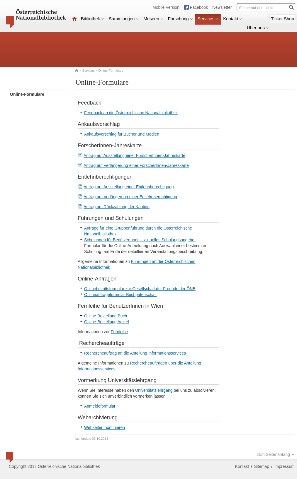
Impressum (284, 466)
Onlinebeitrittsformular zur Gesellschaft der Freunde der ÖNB (140, 288)
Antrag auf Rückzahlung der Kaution (117, 206)
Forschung (180, 18)
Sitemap (261, 466)
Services (208, 18)
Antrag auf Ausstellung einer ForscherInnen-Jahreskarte (134, 155)
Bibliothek (92, 18)
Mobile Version (165, 7)
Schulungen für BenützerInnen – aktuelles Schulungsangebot (140, 239)
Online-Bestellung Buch (105, 316)
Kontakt (232, 18)
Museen (153, 18)
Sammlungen (124, 18)
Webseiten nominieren (104, 427)
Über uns (258, 27)
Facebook (199, 7)
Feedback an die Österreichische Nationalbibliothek (131, 112)
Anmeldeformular (100, 406)
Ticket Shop (282, 18)
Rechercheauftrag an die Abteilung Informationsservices (135, 353)
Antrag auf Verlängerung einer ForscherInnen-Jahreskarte (136, 165)
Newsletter (222, 7)
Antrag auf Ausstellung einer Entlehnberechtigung (129, 186)
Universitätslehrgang (154, 390)
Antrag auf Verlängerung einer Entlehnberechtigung (130, 196)
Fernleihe (119, 331)
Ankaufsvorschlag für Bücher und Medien (121, 134)
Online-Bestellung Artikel (106, 321)
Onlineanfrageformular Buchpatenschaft (120, 294)
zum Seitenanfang (276, 454)
